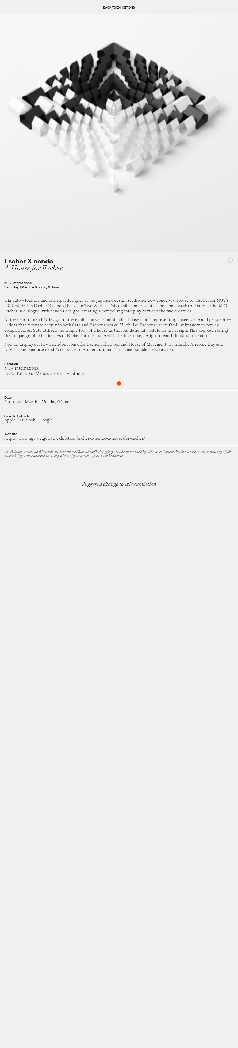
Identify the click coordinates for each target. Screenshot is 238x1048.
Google (46, 420)
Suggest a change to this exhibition (119, 484)
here (120, 456)
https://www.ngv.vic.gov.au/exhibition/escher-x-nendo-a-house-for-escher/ (74, 438)
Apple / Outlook (19, 420)
